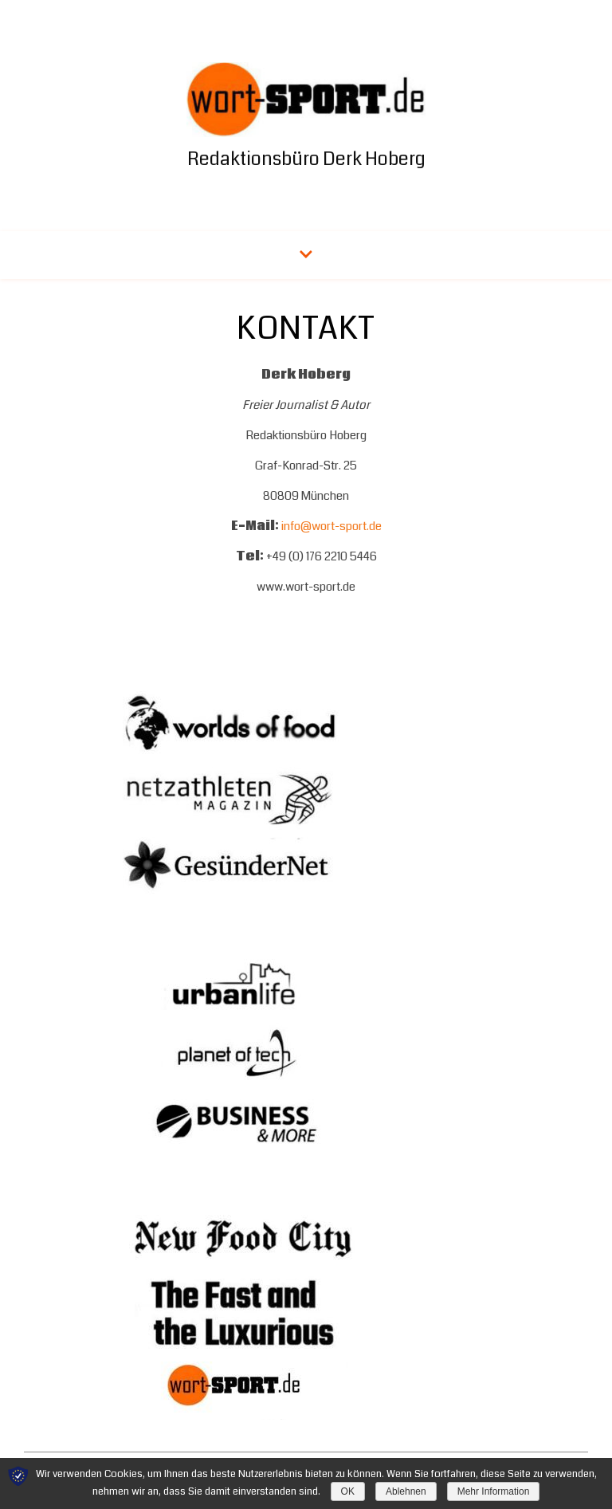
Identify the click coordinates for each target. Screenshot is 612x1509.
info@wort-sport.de (331, 526)
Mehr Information (493, 1491)
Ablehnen (406, 1491)
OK (348, 1491)
